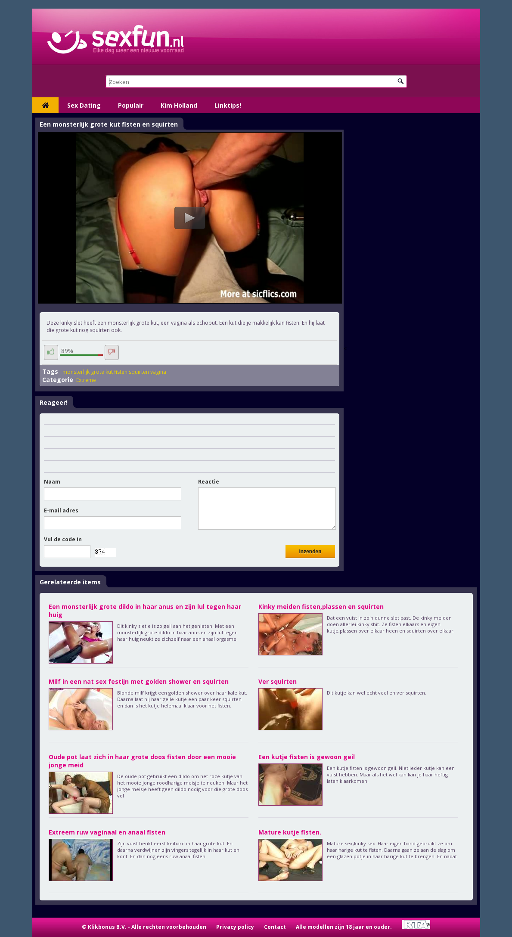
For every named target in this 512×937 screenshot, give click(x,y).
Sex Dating (84, 105)
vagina (158, 371)
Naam (52, 481)
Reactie (208, 481)
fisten (120, 371)
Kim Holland (179, 105)
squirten (139, 371)
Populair (130, 105)
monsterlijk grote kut (87, 371)
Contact (275, 927)
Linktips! (227, 105)
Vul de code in (63, 539)
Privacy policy (235, 927)
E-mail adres (61, 510)
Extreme (86, 380)
